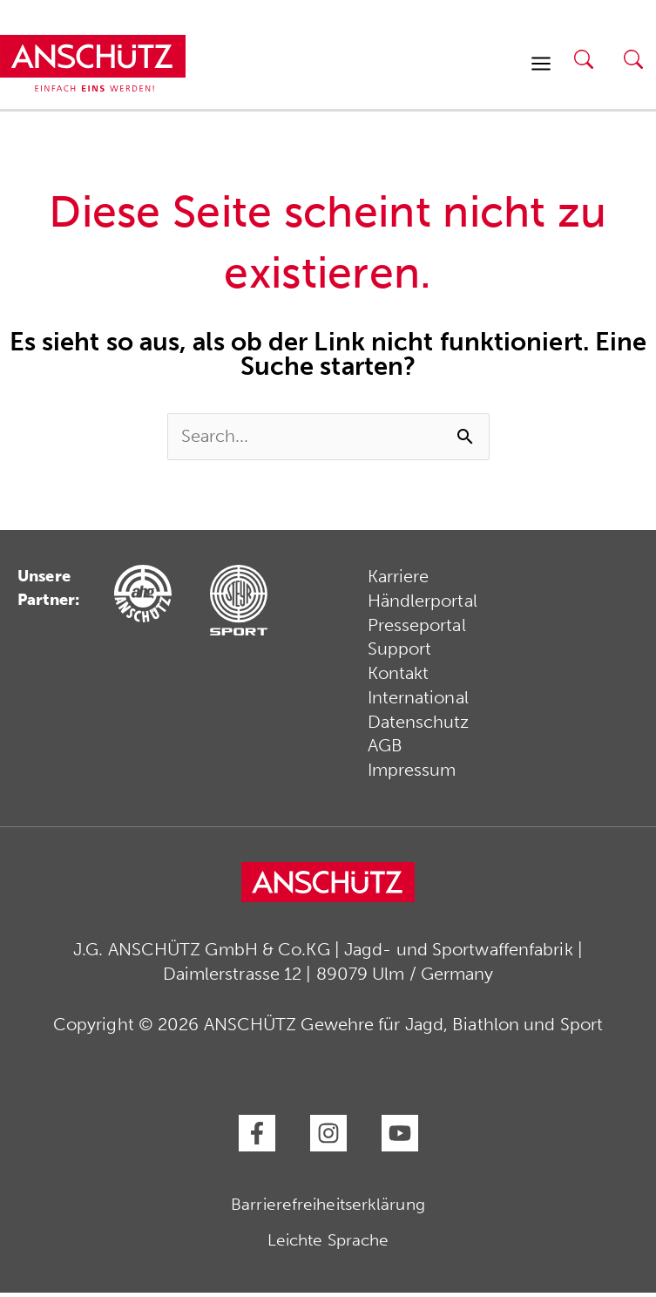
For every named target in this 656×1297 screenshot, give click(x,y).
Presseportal (417, 628)
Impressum (412, 774)
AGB (385, 750)
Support (400, 652)
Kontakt (398, 677)
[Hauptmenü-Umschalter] (541, 64)
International (418, 701)
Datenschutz (419, 726)
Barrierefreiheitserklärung (328, 1209)
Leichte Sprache (328, 1244)
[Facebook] (257, 1137)
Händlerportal (422, 604)
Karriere (398, 579)
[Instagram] (328, 1137)
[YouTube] (400, 1137)
